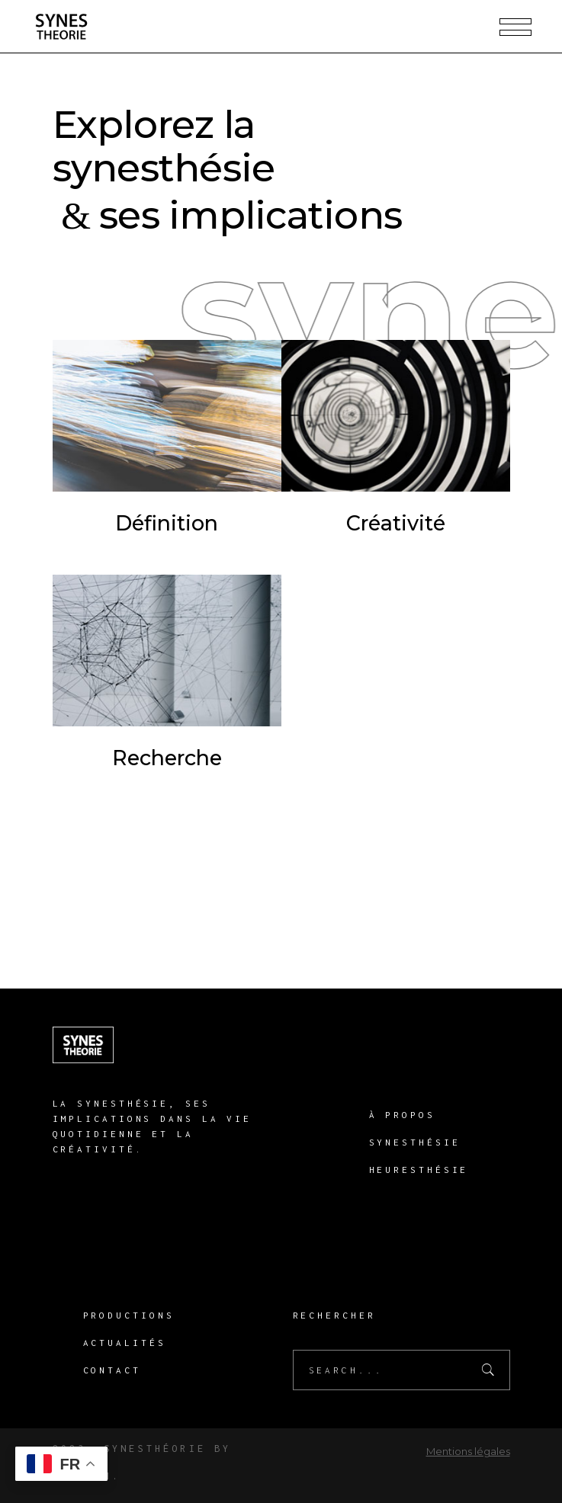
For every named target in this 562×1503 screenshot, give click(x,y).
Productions (129, 1315)
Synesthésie (415, 1142)
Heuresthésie (419, 1170)
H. (112, 1476)
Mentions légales (468, 1451)
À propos (402, 1115)
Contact (112, 1370)
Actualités (124, 1343)
